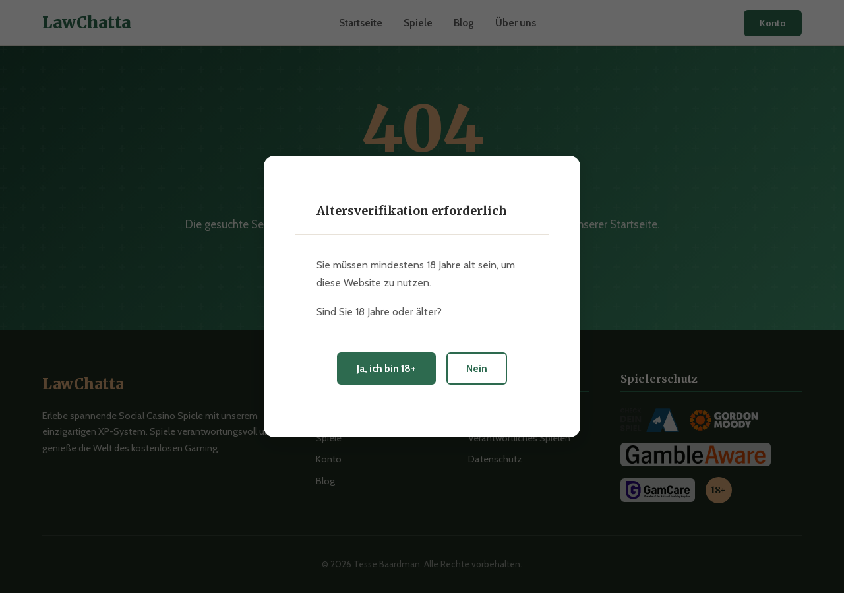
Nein (476, 368)
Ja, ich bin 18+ (386, 368)
